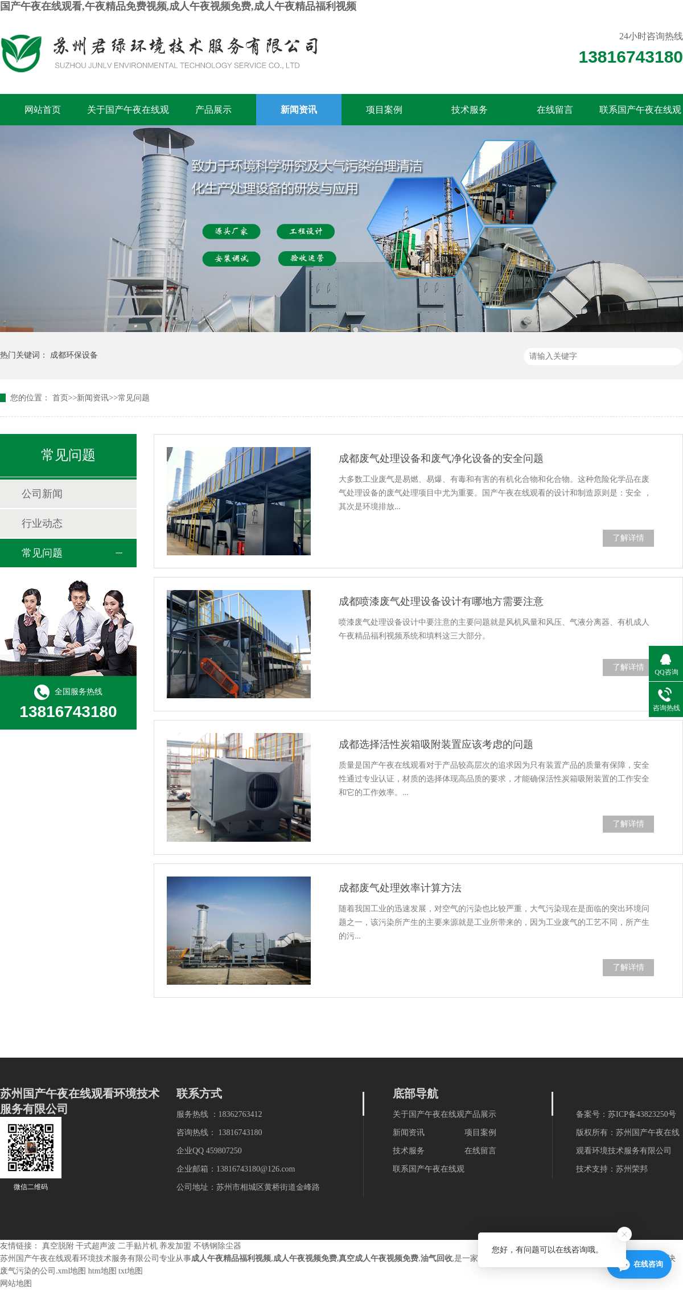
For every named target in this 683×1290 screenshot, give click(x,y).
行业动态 (42, 523)
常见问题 (134, 398)
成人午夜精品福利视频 (231, 1258)
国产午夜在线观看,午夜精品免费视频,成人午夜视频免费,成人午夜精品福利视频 (178, 6)
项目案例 (384, 109)
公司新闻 (42, 493)
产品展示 (213, 109)
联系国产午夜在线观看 (640, 115)
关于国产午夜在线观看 (128, 115)
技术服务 (469, 109)
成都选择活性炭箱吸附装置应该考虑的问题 (436, 744)
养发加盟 (175, 1246)
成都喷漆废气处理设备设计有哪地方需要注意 (441, 601)
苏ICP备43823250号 (642, 1114)
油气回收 (436, 1258)
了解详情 (628, 538)
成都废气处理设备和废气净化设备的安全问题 (441, 458)
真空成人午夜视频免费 (378, 1258)
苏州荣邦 (632, 1169)
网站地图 (16, 1283)
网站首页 (42, 109)
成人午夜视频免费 (305, 1258)
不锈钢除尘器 (217, 1246)
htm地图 (102, 1271)
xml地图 (72, 1271)
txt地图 (130, 1271)
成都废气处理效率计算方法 (400, 888)
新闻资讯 (299, 109)
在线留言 (555, 109)
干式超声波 (96, 1246)
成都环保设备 (74, 355)
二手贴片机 (138, 1246)
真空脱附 (58, 1246)
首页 (60, 398)
